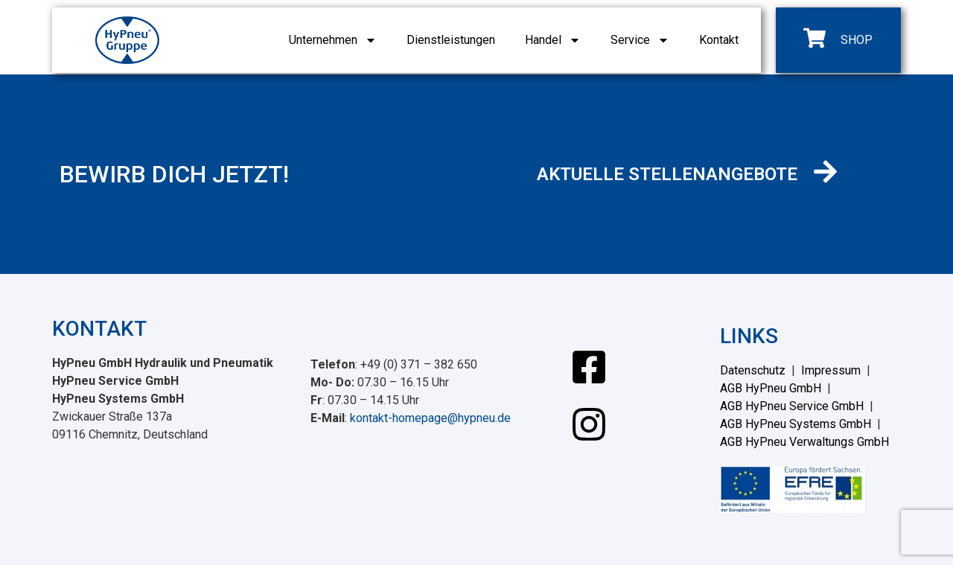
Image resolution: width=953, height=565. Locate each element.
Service (640, 40)
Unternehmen (333, 40)
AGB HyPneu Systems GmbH (795, 424)
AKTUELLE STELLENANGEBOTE (667, 174)
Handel (553, 40)
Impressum (831, 370)
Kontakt (719, 40)
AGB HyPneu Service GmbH (792, 406)
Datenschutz (752, 370)
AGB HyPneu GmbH (770, 388)
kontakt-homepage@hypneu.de (430, 418)
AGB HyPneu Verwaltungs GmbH (804, 442)
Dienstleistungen (451, 40)
